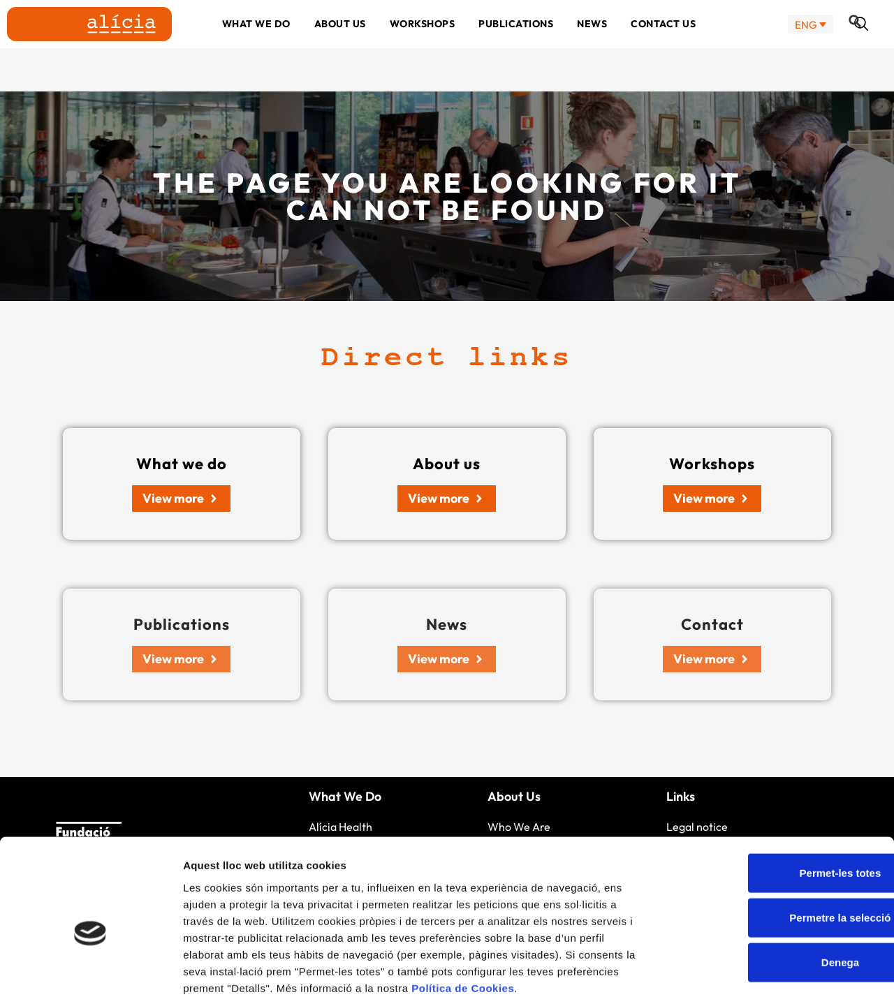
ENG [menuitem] (806, 45)
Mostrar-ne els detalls (803, 976)
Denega (777, 894)
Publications (515, 45)
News (592, 45)
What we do (256, 45)
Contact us (663, 45)
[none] (810, 45)
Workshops (422, 45)
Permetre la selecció (777, 849)
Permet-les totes (778, 805)
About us (340, 45)
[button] (861, 45)
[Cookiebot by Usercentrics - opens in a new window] (90, 976)
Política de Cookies (462, 920)
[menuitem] (810, 45)
